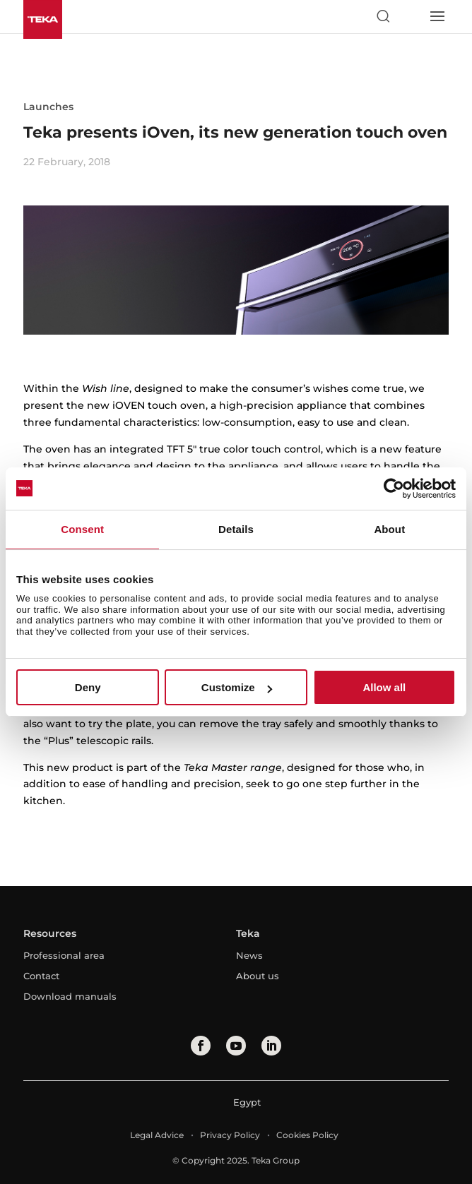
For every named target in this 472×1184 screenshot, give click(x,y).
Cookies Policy (307, 1135)
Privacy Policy (230, 1135)
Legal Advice (157, 1135)
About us (257, 975)
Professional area (64, 955)
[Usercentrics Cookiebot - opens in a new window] (394, 488)
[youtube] (236, 1045)
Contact (41, 975)
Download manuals (70, 996)
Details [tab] (236, 529)
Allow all (384, 687)
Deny (88, 687)
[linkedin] (271, 1045)
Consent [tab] (82, 529)
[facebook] (200, 1045)
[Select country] (409, 16)
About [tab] (389, 529)
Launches (48, 106)
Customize (236, 687)
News (249, 955)
